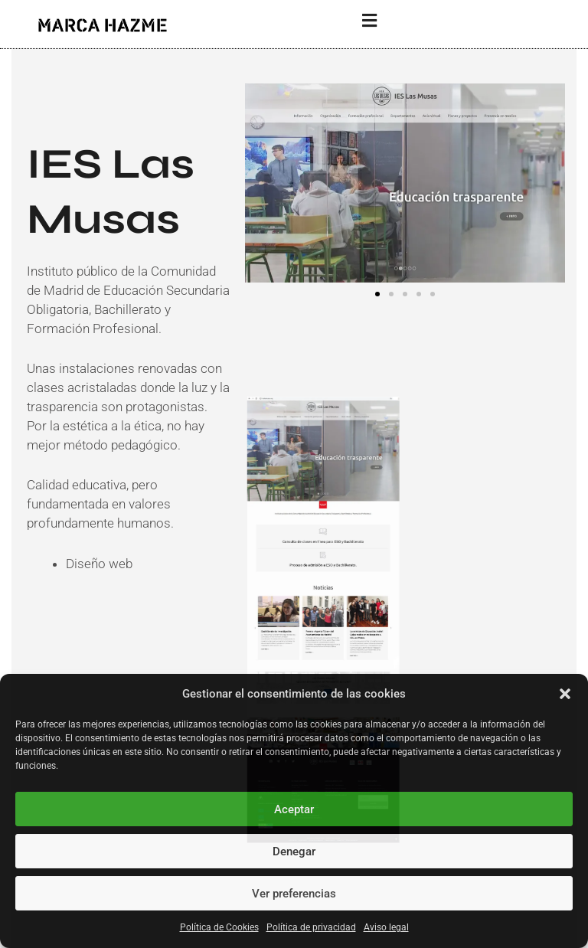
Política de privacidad (311, 927)
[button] (565, 693)
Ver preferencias (294, 894)
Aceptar (294, 809)
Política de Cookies (219, 927)
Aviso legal (386, 927)
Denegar (294, 851)
